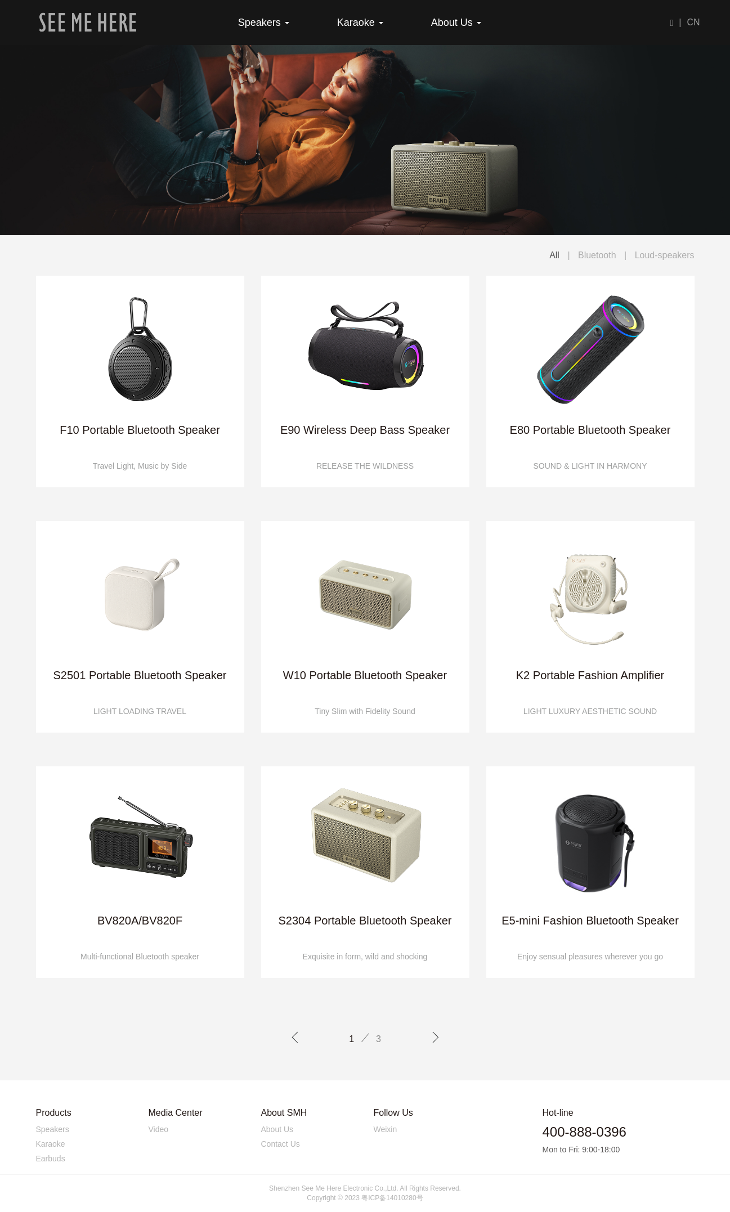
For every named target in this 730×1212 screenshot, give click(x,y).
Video (159, 1129)
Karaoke (360, 22)
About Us (456, 22)
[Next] (435, 1039)
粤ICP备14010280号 (392, 1198)
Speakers (263, 22)
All (554, 255)
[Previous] (295, 1039)
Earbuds (50, 1158)
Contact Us (280, 1143)
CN (693, 22)
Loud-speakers (665, 255)
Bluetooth (598, 255)
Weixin (385, 1129)
